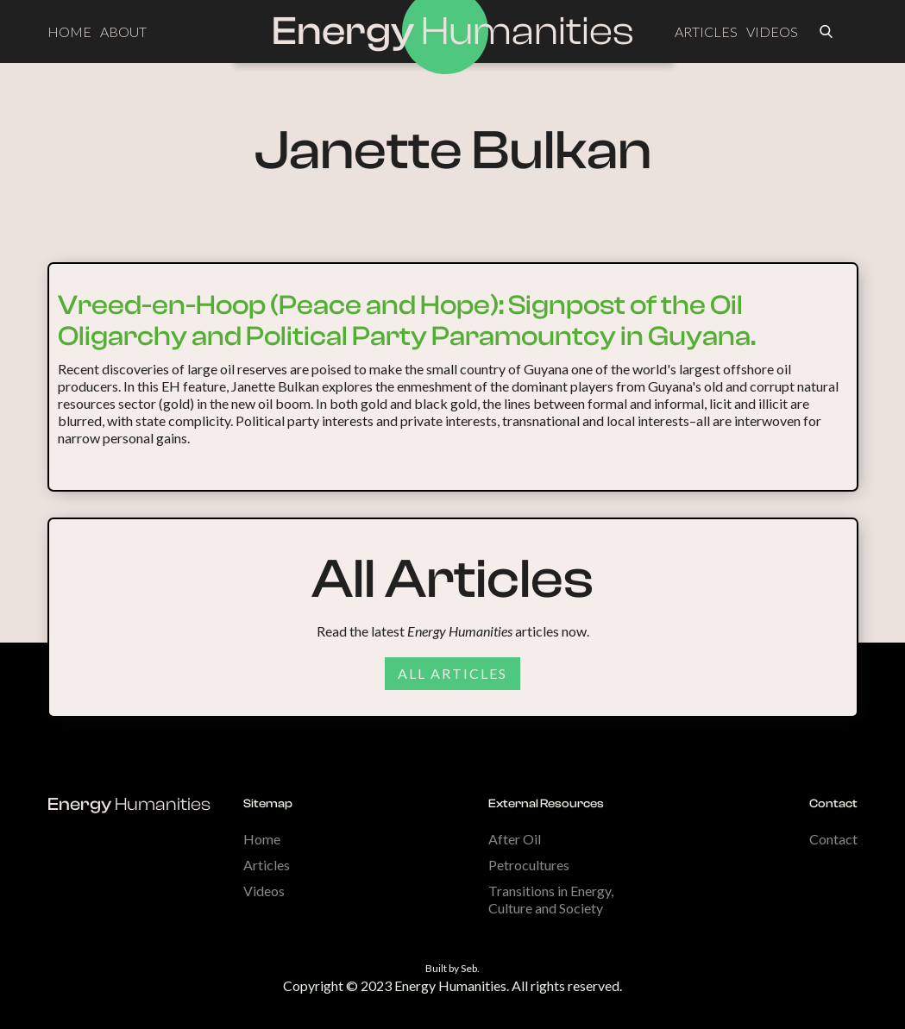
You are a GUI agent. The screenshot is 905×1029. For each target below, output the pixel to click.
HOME (69, 31)
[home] (453, 32)
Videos (264, 890)
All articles (452, 673)
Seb (469, 968)
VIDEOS (772, 31)
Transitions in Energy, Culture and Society (550, 899)
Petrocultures (528, 864)
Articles (266, 864)
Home (261, 839)
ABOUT (123, 31)
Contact (833, 839)
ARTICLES (706, 31)
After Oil (514, 839)
